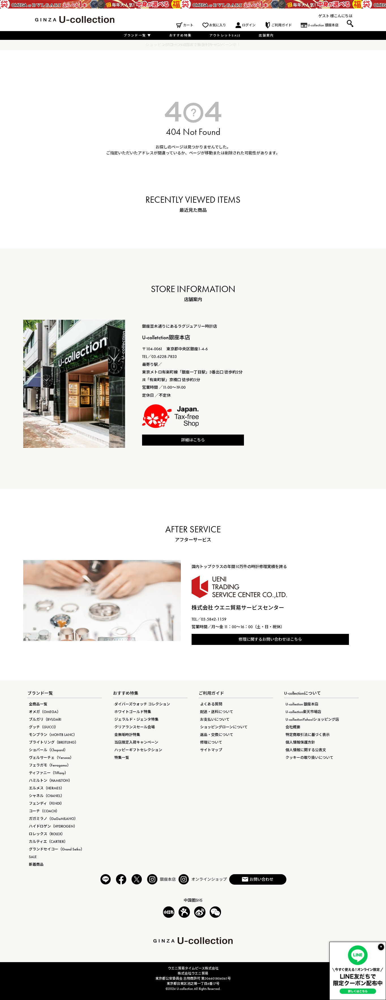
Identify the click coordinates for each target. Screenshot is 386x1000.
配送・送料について (216, 711)
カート (188, 25)
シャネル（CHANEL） (46, 795)
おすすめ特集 (180, 35)
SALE (33, 856)
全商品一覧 (38, 704)
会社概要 (293, 727)
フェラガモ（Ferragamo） (50, 765)
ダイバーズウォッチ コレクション (142, 704)
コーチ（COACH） (44, 811)
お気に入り (217, 25)
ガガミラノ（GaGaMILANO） (53, 818)
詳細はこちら (193, 439)
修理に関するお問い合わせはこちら (270, 639)
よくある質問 (211, 704)
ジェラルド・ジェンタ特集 (136, 719)
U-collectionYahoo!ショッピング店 (312, 719)
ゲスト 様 (326, 16)
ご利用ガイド (281, 25)
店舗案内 (266, 35)
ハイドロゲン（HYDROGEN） (53, 826)
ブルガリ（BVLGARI (45, 719)
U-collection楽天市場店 (303, 711)
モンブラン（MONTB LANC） (53, 734)
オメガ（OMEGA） (45, 711)
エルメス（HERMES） (46, 788)
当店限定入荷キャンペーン (136, 742)
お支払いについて (215, 719)
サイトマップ (211, 750)
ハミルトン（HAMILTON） (50, 780)
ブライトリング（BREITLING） (53, 742)
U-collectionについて (302, 693)
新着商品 (36, 864)
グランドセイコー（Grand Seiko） (56, 849)
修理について (211, 742)
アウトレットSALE (225, 35)
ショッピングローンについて (224, 727)
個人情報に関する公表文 (306, 750)
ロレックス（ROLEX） (47, 833)
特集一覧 (121, 757)
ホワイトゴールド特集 (132, 711)
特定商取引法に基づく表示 (308, 734)
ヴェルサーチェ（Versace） (51, 757)
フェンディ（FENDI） (46, 803)
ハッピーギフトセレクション (138, 750)
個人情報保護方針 (300, 742)
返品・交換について (216, 734)
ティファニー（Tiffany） (48, 772)
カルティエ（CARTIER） (48, 841)
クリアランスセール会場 (134, 727)
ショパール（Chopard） (48, 750)
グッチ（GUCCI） (43, 727)
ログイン (249, 25)
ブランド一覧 (137, 35)
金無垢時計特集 (127, 734)
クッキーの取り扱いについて (309, 757)
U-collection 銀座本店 (323, 25)
